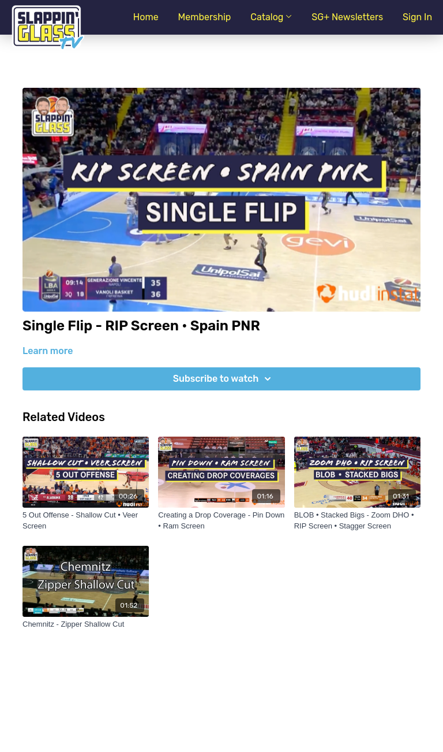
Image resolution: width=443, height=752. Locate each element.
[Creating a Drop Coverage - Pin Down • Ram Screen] (221, 520)
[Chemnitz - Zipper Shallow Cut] (85, 624)
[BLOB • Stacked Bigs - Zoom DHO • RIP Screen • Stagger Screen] (357, 520)
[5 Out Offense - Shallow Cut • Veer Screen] (85, 520)
